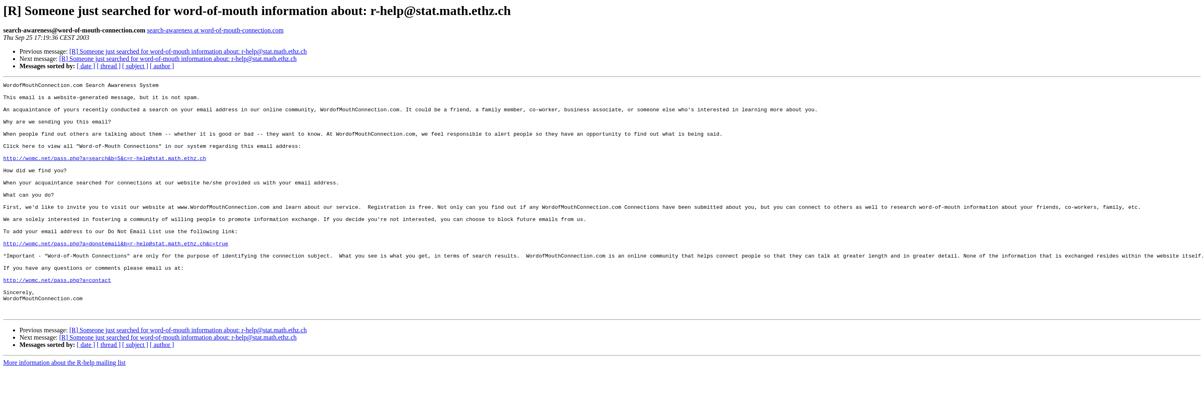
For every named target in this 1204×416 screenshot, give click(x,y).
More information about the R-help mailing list (64, 408)
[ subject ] (135, 66)
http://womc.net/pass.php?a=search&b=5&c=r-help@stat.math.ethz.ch (104, 174)
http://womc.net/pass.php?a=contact (57, 320)
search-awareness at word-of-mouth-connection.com (215, 30)
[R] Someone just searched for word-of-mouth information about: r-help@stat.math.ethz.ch (188, 51)
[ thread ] (109, 66)
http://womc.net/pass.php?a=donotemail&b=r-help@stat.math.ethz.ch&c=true (115, 276)
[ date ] (86, 66)
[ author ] (162, 66)
